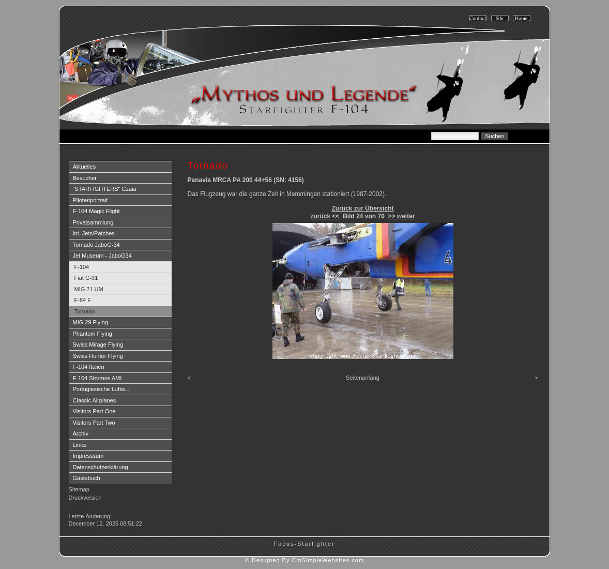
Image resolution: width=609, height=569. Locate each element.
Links (79, 445)
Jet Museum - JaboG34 (102, 255)
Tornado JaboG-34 (96, 245)
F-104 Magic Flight (96, 211)
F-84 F (82, 300)
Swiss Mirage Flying (98, 344)
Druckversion (85, 498)
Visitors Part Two (94, 423)
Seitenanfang (362, 378)
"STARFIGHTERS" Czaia (104, 189)
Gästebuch (86, 478)
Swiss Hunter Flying (98, 356)
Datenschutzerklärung (100, 467)
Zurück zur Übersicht (362, 208)
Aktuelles (84, 166)
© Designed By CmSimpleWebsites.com (304, 560)
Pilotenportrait (90, 200)
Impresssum (88, 456)
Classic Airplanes (94, 400)
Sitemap (79, 489)
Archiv (81, 433)
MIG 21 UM (88, 289)
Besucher (85, 178)
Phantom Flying (92, 334)
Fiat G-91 (86, 278)
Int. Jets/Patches (94, 233)
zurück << (324, 216)
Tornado (84, 311)
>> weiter (401, 216)
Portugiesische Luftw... (101, 389)
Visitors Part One (94, 411)
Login (76, 507)
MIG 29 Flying (90, 322)
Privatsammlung (93, 222)
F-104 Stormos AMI (97, 378)
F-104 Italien (88, 367)
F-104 (81, 267)
